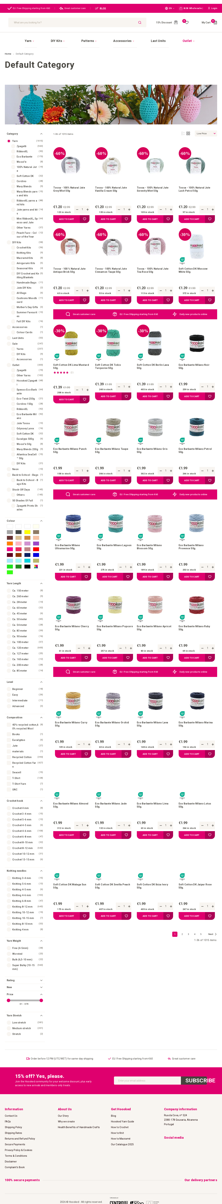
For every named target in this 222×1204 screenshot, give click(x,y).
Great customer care (72, 8)
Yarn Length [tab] (14, 577)
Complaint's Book (15, 1165)
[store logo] (27, 22)
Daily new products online (193, 312)
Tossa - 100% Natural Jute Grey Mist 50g (71, 184)
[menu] (111, 37)
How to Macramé (120, 1136)
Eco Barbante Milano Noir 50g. (196, 366)
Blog (113, 1113)
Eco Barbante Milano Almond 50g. (67, 816)
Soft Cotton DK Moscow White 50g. (195, 268)
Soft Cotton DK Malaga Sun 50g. (69, 899)
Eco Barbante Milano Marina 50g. (193, 733)
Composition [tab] (14, 711)
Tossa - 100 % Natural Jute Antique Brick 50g (68, 268)
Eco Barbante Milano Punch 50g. (67, 452)
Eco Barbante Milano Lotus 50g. (193, 816)
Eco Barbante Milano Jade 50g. (113, 816)
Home (8, 47)
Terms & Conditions (16, 1153)
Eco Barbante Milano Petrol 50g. (193, 452)
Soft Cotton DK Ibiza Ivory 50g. (154, 899)
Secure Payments (15, 1142)
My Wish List (185, 22)
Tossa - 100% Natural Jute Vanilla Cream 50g (113, 184)
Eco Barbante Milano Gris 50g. (154, 452)
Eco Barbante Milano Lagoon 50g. (111, 551)
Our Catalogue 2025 (122, 1142)
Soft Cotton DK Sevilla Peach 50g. (110, 899)
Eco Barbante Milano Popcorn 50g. (111, 634)
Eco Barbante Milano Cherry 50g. (69, 634)
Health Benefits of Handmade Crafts (79, 1125)
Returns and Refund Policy (20, 1136)
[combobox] (99, 22)
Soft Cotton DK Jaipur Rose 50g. (194, 899)
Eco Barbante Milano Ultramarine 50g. (69, 551)
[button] (169, 8)
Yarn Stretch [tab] (14, 1009)
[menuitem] (54, 37)
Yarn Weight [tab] (14, 934)
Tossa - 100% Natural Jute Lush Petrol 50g (197, 184)
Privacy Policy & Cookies (18, 1147)
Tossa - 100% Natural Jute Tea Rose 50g (155, 268)
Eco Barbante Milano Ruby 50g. (196, 634)
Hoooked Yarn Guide (122, 1119)
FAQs (8, 1119)
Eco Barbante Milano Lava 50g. (154, 733)
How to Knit (117, 1130)
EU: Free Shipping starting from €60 (28, 8)
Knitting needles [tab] (16, 864)
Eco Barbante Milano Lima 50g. (154, 816)
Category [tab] (12, 127)
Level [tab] (10, 676)
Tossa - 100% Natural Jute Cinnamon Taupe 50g (113, 268)
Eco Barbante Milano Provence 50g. (193, 551)
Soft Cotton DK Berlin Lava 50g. (151, 366)
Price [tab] (10, 988)
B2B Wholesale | (191, 8)
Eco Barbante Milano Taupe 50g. (109, 452)
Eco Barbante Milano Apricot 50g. (151, 634)
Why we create (66, 1119)
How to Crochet (120, 1125)
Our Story (63, 1113)
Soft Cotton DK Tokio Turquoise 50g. (109, 366)
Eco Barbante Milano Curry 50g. (69, 733)
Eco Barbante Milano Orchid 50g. (109, 733)
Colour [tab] (11, 514)
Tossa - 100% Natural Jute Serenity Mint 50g (155, 184)
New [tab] (9, 981)
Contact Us (11, 1113)
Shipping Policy (13, 1125)
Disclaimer (11, 1159)
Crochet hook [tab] (15, 794)
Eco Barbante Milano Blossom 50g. (151, 551)
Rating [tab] (11, 974)
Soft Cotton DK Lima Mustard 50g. (67, 366)
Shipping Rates (13, 1130)
